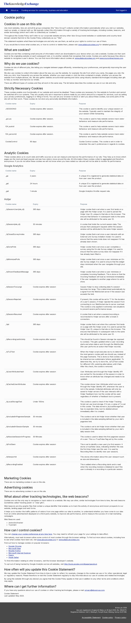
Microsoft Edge (14, 548)
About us (14, 10)
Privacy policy (120, 617)
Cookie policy (107, 617)
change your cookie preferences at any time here (32, 534)
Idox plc (120, 608)
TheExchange (21, 4)
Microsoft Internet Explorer (19, 553)
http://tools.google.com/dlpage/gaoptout (80, 564)
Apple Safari (13, 557)
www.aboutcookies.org (46, 540)
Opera (11, 555)
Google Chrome (14, 546)
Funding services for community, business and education (45, 10)
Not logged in (121, 10)
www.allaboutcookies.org (88, 45)
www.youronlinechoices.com (111, 58)
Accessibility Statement (91, 617)
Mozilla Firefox (14, 551)
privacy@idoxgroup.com (95, 590)
